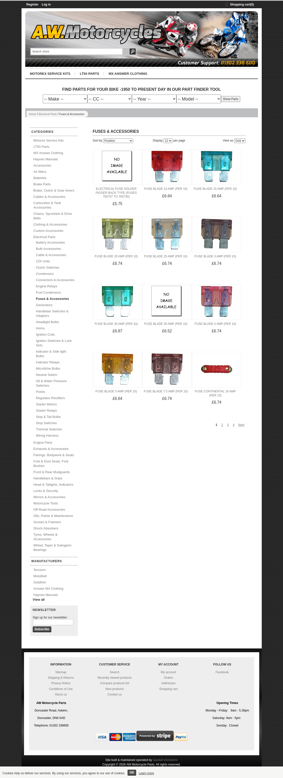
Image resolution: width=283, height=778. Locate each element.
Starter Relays (46, 410)
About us (61, 694)
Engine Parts (43, 442)
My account (168, 672)
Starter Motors (46, 404)
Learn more (146, 773)
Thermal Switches (49, 429)
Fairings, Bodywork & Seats (54, 455)
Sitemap (60, 672)
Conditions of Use (61, 689)
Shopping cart (168, 689)
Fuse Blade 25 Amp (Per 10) (165, 256)
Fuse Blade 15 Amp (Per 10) (215, 189)
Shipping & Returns (61, 677)
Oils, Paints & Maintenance (53, 516)
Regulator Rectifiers (50, 398)
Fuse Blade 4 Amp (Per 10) (215, 324)
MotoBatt (40, 576)
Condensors (45, 274)
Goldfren (40, 582)
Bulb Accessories (48, 249)
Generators (44, 305)
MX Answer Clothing (128, 74)
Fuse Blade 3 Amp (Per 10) (215, 256)
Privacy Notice (61, 683)
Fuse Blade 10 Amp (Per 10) (165, 189)
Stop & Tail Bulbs (48, 417)
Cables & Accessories (50, 197)
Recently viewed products (115, 677)
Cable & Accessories (51, 255)
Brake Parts (42, 184)
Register (33, 4)
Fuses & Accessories (52, 299)
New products (114, 689)
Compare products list (114, 683)
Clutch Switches (48, 267)
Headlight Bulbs (47, 322)
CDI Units (43, 261)
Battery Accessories (50, 242)
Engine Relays (46, 286)
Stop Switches (46, 423)
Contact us (114, 694)
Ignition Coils (45, 334)
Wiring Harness (47, 435)
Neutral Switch (46, 375)
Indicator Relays (48, 362)
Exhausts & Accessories (51, 449)
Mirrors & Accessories (50, 497)
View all (39, 599)
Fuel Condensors (48, 292)
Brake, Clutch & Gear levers (54, 190)
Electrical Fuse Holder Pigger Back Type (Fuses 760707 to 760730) (116, 192)
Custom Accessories (48, 231)
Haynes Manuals (46, 159)
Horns (40, 328)
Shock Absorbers (46, 528)
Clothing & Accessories (50, 224)
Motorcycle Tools (46, 503)
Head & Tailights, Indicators (54, 484)
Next (241, 425)
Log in (46, 4)
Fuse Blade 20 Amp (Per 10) (116, 256)
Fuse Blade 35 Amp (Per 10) (165, 324)
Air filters (40, 172)
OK (132, 772)
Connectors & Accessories (55, 280)
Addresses (168, 683)
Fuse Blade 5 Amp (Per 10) (116, 391)
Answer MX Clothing (48, 588)
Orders (168, 677)
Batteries (40, 178)
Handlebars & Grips (48, 478)
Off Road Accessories (49, 509)
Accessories (42, 165)
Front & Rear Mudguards (52, 472)
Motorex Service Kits (50, 74)
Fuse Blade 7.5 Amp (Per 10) (166, 391)
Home (32, 114)
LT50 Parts (89, 74)
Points (40, 392)
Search (114, 672)
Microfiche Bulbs (48, 368)
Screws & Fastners (47, 522)
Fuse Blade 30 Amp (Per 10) (116, 324)
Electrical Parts (48, 114)
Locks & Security (46, 491)
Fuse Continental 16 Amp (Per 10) (215, 393)
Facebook (222, 672)
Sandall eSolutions (165, 760)
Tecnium (40, 570)
